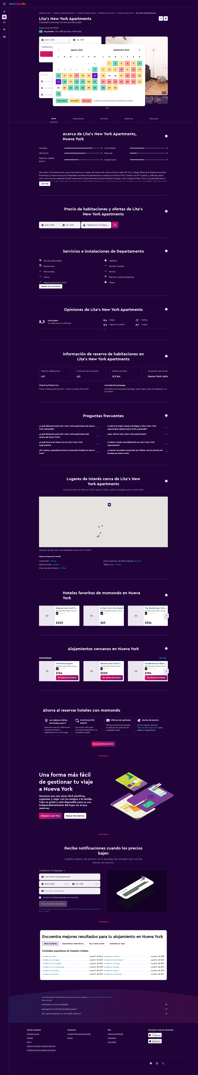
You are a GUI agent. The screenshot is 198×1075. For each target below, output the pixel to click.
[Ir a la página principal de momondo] (17, 4)
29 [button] (89, 88)
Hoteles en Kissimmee (113, 974)
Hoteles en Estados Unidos (86, 13)
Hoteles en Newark (111, 967)
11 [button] (64, 76)
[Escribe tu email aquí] (72, 891)
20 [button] (77, 82)
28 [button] (83, 88)
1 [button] (88, 63)
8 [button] (88, 70)
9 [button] (94, 70)
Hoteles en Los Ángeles (52, 963)
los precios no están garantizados (99, 997)
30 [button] (95, 88)
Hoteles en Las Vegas (51, 960)
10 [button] (58, 76)
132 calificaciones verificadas (68, 31)
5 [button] (70, 70)
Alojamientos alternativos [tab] (73, 944)
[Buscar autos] (4, 22)
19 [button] (71, 82)
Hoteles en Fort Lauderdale (53, 967)
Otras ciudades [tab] (50, 944)
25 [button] (64, 88)
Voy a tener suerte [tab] (96, 944)
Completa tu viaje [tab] (117, 944)
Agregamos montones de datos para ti (105, 1009)
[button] (4, 4)
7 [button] (82, 70)
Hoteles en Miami (49, 956)
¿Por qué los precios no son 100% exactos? (105, 1013)
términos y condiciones (80, 909)
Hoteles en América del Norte (63, 13)
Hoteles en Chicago (112, 963)
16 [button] (95, 76)
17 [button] (58, 82)
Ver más (162, 658)
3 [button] (58, 70)
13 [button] (77, 76)
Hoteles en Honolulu (51, 971)
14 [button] (83, 76)
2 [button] (94, 63)
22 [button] (89, 82)
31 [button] (58, 94)
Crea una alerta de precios (147, 728)
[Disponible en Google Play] (155, 1035)
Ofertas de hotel (44, 13)
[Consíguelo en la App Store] (155, 1041)
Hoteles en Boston (111, 971)
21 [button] (83, 82)
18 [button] (65, 82)
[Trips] (4, 29)
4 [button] (64, 70)
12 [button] (71, 76)
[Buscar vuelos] (4, 11)
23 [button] (95, 82)
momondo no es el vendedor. (105, 1004)
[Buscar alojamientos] (4, 16)
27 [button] (77, 88)
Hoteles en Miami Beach (113, 960)
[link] (67, 677)
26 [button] (70, 88)
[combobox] (72, 877)
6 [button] (76, 70)
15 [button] (89, 76)
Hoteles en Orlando (112, 956)
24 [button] (58, 88)
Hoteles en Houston (51, 974)
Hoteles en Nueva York (106, 13)
